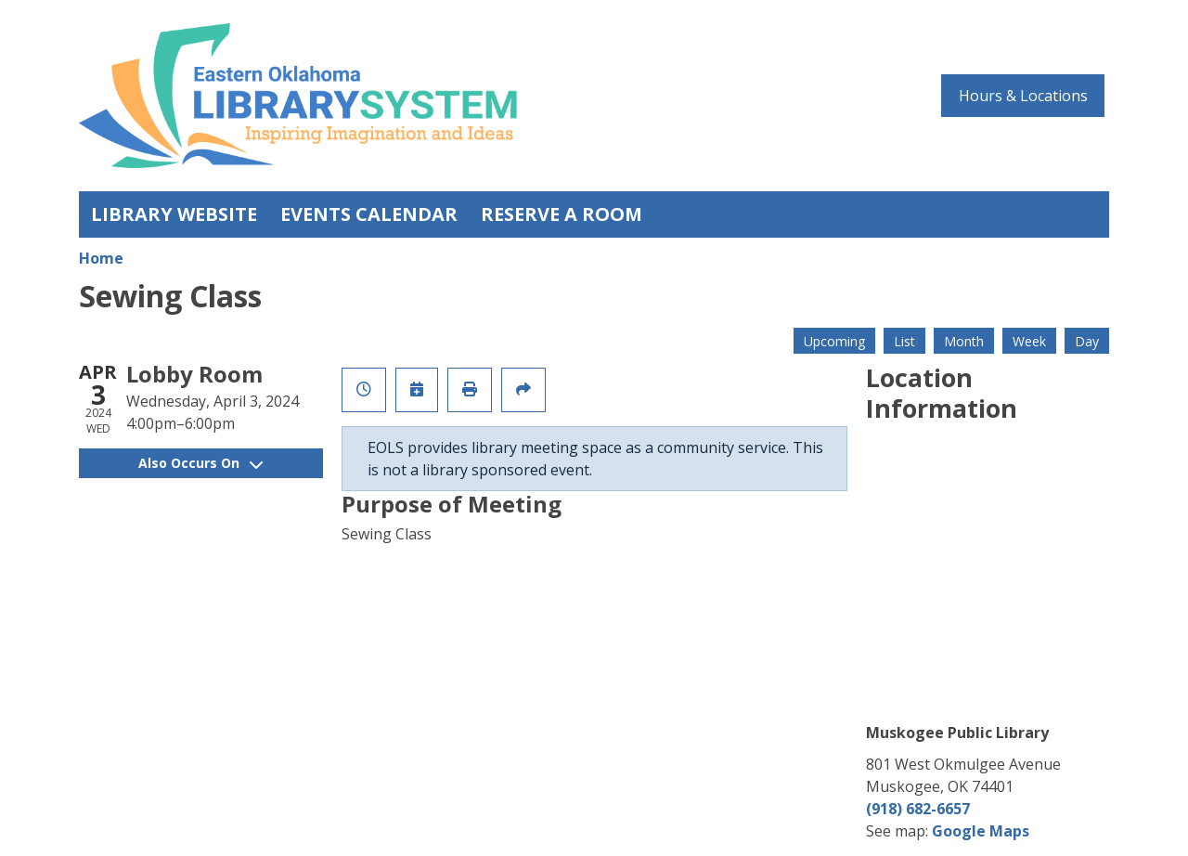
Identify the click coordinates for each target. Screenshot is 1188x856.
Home (101, 258)
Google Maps (980, 831)
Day (1087, 341)
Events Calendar (369, 214)
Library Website (174, 214)
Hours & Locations (1023, 95)
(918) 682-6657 (918, 808)
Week (1029, 341)
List (904, 341)
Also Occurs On (200, 463)
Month (964, 341)
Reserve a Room (561, 214)
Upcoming (834, 341)
